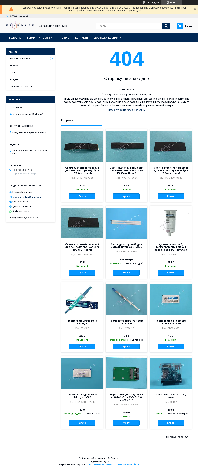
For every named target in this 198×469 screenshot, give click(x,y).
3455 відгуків (152, 2)
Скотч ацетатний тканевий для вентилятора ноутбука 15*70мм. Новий (82, 170)
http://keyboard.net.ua (23, 192)
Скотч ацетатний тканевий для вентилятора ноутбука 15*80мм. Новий (126, 170)
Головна (15, 38)
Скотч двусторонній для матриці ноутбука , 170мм (126, 245)
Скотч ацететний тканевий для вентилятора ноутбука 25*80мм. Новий (171, 170)
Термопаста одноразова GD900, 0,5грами (170, 322)
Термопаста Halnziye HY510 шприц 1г (126, 322)
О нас (65, 38)
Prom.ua (115, 458)
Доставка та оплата (107, 38)
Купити (82, 196)
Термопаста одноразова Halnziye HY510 (82, 396)
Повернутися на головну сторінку (126, 110)
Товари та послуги (39, 38)
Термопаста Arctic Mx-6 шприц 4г (82, 322)
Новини (14, 65)
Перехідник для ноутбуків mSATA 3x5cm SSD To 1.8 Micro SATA (126, 397)
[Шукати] (166, 26)
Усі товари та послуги (177, 437)
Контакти (81, 38)
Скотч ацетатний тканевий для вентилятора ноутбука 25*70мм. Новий (82, 247)
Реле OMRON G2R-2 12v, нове (171, 396)
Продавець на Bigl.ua (99, 461)
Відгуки (14, 79)
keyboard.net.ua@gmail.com (27, 197)
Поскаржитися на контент (100, 464)
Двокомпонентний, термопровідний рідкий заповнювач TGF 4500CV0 (171, 247)
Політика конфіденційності (126, 464)
